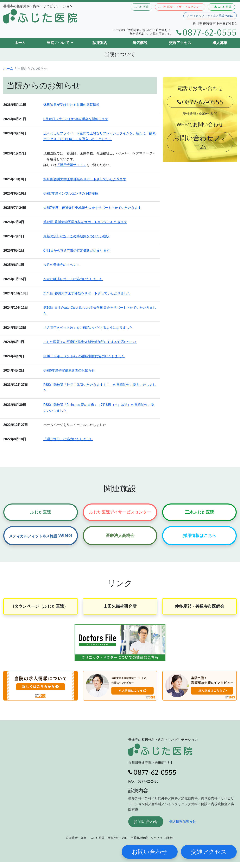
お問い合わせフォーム (200, 142)
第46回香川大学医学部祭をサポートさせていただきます (84, 179)
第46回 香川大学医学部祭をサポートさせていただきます (85, 222)
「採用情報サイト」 (71, 165)
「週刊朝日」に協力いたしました (68, 439)
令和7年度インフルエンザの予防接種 (70, 193)
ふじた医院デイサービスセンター (180, 6)
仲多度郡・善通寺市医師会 (199, 606)
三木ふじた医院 (221, 6)
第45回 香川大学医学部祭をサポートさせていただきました (87, 293)
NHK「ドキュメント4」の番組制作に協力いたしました (84, 356)
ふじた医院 (141, 6)
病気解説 (140, 43)
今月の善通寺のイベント (61, 265)
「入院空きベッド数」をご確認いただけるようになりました (88, 327)
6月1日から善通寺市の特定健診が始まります (76, 250)
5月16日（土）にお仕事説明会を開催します (75, 119)
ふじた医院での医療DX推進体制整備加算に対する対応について (90, 342)
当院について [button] (58, 43)
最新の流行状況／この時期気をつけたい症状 (76, 236)
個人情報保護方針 (182, 821)
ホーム (20, 43)
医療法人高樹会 (120, 535)
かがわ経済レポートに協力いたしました (73, 279)
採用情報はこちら (199, 535)
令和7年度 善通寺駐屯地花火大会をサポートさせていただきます (92, 207)
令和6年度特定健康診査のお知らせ (69, 370)
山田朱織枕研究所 (120, 606)
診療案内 (100, 43)
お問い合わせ (145, 821)
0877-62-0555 (206, 32)
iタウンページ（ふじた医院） (40, 606)
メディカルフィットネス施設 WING (210, 15)
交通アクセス (180, 43)
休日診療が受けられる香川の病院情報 (71, 104)
